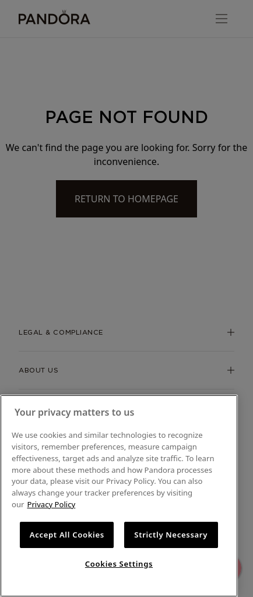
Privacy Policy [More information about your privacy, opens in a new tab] (51, 504)
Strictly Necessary (171, 534)
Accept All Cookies (67, 534)
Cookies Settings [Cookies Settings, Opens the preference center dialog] (119, 564)
